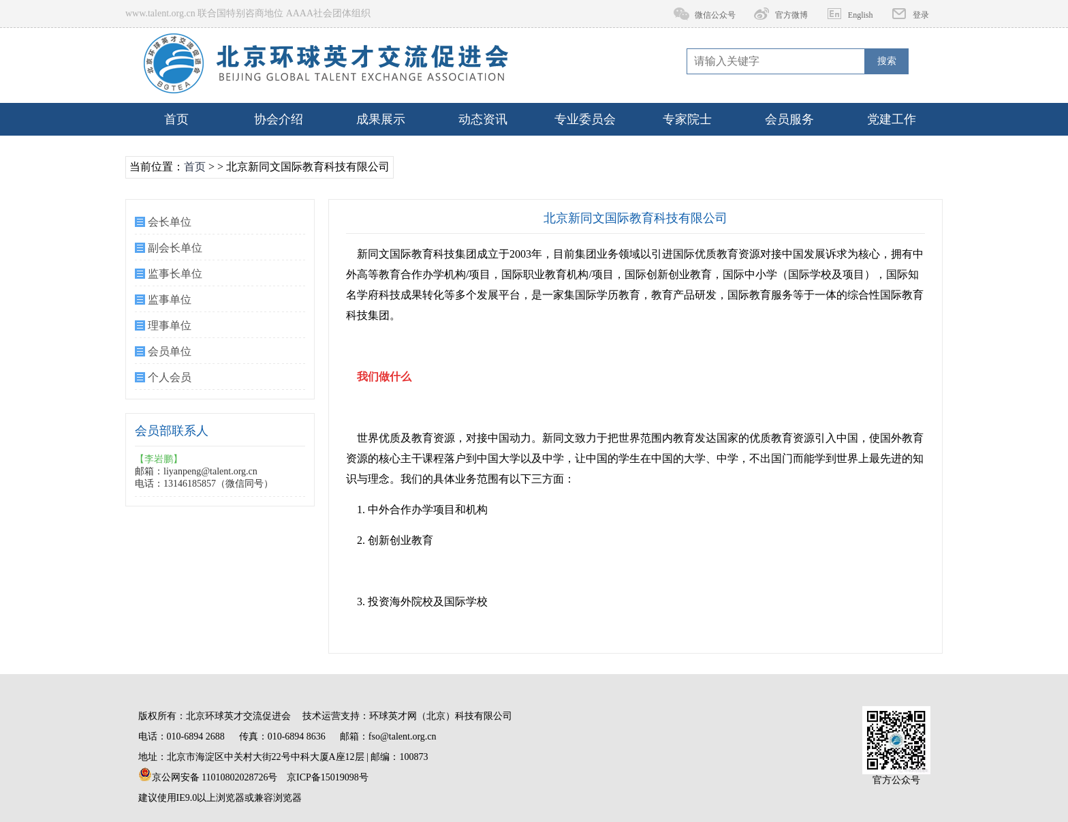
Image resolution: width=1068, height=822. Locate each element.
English (860, 15)
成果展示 (380, 119)
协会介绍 (278, 119)
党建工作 (891, 119)
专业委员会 (585, 119)
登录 (921, 15)
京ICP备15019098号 (327, 777)
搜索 (886, 61)
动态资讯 (482, 119)
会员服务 (789, 119)
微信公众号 (715, 15)
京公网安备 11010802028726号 (208, 774)
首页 (176, 119)
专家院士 (687, 119)
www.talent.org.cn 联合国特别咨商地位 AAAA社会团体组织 (248, 13)
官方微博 (791, 15)
